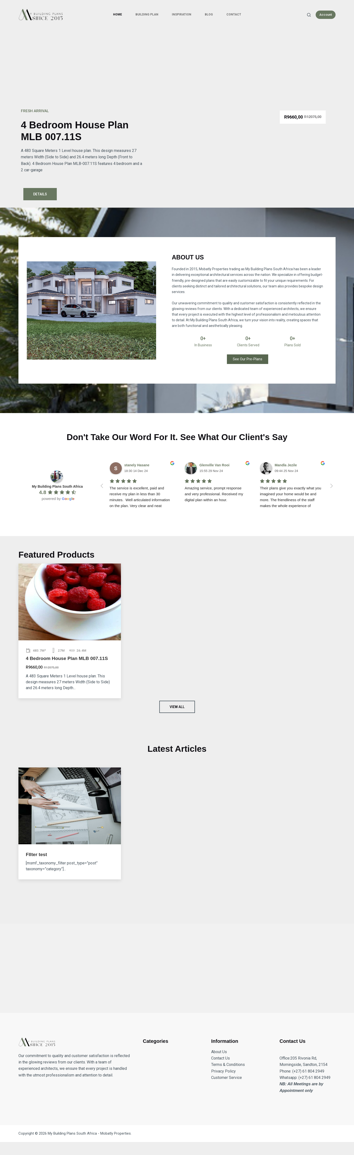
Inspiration (181, 14)
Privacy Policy (223, 1071)
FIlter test (36, 854)
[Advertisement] (177, 66)
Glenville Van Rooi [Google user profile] (214, 465)
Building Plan (146, 14)
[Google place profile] (57, 486)
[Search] (309, 15)
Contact (233, 14)
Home (117, 14)
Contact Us (220, 1058)
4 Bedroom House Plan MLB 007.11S (67, 658)
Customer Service (226, 1077)
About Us (219, 1051)
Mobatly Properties (115, 1133)
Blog (209, 14)
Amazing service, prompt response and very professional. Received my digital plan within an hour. (214, 494)
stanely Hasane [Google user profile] (136, 465)
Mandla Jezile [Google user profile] (286, 465)
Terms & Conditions (228, 1064)
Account (325, 14)
